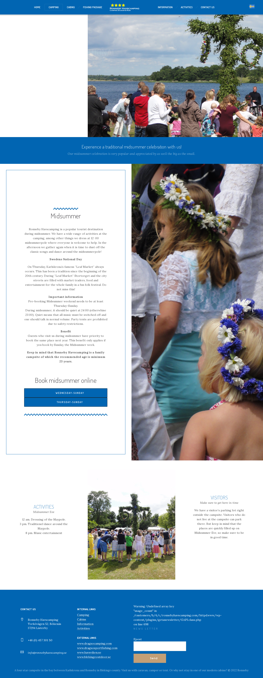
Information (85, 624)
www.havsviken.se (89, 652)
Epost (138, 639)
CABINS (71, 7)
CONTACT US (208, 7)
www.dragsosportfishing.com (97, 648)
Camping (83, 615)
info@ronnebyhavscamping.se (47, 653)
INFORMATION (165, 7)
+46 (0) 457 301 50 (40, 640)
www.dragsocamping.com (94, 643)
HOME (37, 7)
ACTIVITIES (187, 7)
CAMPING (54, 7)
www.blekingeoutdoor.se (94, 657)
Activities (83, 628)
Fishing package (92, 7)
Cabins (81, 619)
